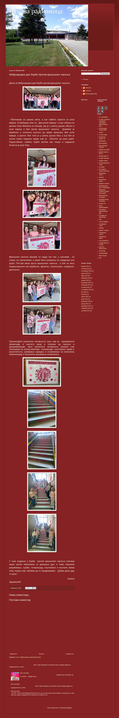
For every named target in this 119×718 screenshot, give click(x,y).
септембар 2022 (86, 289)
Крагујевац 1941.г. (102, 174)
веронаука (102, 141)
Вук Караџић (103, 143)
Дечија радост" (104, 156)
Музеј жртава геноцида (103, 196)
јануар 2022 (85, 304)
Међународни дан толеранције (104, 186)
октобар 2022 (85, 287)
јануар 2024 (85, 266)
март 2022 (84, 299)
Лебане (101, 177)
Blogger (69, 708)
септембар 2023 (86, 271)
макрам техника (104, 183)
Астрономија (103, 134)
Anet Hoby (102, 251)
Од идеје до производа (103, 216)
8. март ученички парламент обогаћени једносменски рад (104, 123)
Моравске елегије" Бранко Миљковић (104, 191)
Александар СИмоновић (103, 129)
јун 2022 (83, 292)
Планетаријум (103, 221)
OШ (100, 258)
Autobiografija (103, 253)
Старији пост (70, 654)
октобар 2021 (85, 311)
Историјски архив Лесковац (104, 170)
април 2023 (85, 273)
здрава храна (103, 160)
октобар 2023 (85, 269)
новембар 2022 (86, 285)
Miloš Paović (103, 255)
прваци (101, 228)
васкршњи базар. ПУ (102, 137)
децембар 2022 (86, 282)
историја (101, 167)
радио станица (103, 230)
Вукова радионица (36, 11)
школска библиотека (102, 247)
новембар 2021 (86, 308)
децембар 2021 (86, 306)
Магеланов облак (102, 180)
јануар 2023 (85, 280)
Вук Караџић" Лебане (103, 146)
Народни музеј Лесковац (103, 200)
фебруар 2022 (85, 301)
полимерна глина (102, 224)
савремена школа (102, 233)
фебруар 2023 (85, 278)
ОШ (100, 219)
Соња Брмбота (104, 240)
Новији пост (13, 654)
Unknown (88, 88)
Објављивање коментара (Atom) (30, 657)
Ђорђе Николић (104, 158)
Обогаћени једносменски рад (103, 211)
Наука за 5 (102, 203)
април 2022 (85, 296)
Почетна (41, 654)
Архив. (101, 132)
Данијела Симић (104, 149)
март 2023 (84, 275)
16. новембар (103, 117)
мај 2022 (84, 294)
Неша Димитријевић (103, 206)
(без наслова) (24, 673)
